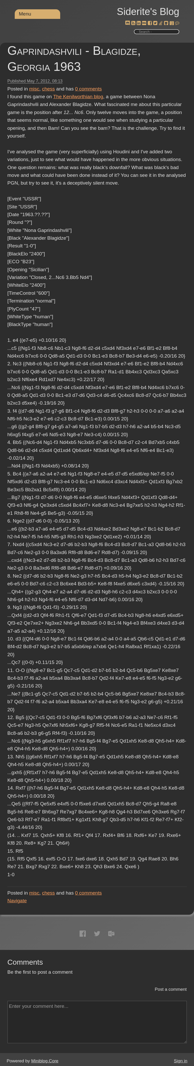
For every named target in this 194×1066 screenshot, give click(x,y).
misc (34, 89)
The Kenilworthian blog (78, 96)
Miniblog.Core (44, 1061)
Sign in (180, 1061)
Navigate (17, 900)
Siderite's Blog (148, 11)
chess (48, 89)
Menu (25, 14)
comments (88, 89)
